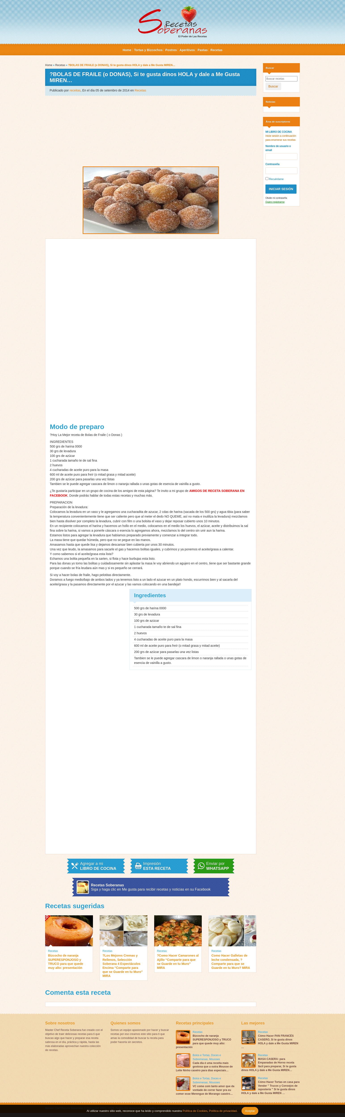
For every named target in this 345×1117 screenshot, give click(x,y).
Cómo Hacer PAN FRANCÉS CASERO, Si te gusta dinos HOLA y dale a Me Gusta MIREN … (269, 1041)
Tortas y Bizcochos (148, 50)
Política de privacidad (222, 1111)
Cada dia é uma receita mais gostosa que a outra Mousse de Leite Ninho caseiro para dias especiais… (204, 1066)
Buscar (273, 86)
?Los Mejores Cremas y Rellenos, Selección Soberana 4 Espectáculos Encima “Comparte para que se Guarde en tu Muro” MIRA (123, 966)
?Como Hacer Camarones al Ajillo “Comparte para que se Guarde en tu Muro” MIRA (178, 962)
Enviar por (217, 866)
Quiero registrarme (274, 202)
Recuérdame (274, 179)
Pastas (203, 50)
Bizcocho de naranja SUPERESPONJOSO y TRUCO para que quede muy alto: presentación (65, 962)
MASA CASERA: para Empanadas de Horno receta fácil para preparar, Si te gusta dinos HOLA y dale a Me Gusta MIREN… (268, 1064)
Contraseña (272, 164)
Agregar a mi (98, 866)
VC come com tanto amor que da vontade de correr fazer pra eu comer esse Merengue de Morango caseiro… (205, 1090)
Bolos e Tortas (201, 1055)
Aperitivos (187, 50)
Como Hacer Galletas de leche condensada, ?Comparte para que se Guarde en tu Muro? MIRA (230, 962)
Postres (171, 50)
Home (127, 50)
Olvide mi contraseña (276, 198)
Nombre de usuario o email (278, 148)
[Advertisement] (150, 130)
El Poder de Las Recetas (172, 22)
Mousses (214, 1059)
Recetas (216, 50)
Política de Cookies (195, 1111)
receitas (75, 90)
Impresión (157, 866)
